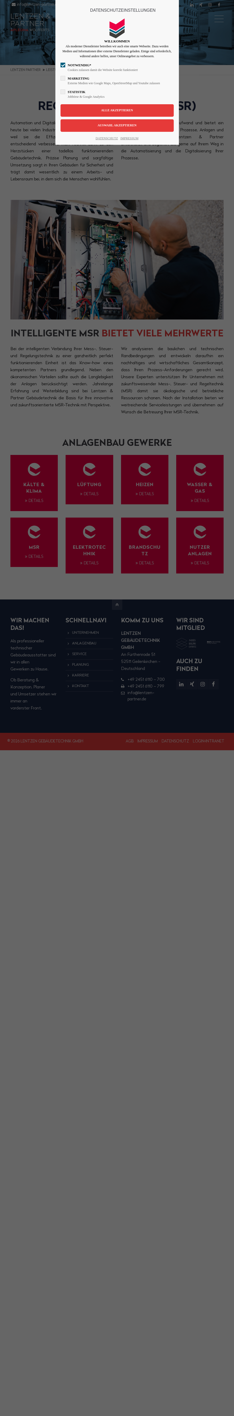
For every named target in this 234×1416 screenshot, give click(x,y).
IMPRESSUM (129, 138)
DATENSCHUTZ (107, 138)
